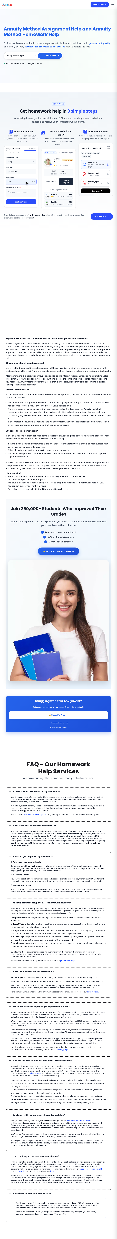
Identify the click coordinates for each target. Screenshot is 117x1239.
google (83, 1169)
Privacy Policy (93, 992)
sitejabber (100, 1169)
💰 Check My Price (58, 715)
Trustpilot (22, 1171)
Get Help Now (101, 4)
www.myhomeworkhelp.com (34, 814)
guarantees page (67, 960)
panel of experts (34, 1073)
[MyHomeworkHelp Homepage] (12, 4)
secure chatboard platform (76, 1120)
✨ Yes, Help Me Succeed (58, 551)
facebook (91, 1169)
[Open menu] (112, 4)
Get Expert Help (50, 55)
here (52, 1171)
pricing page (62, 1049)
